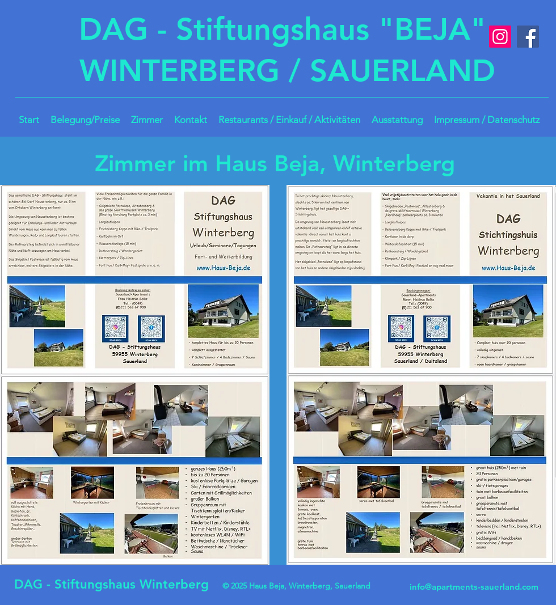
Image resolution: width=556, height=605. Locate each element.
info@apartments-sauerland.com (474, 586)
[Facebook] (528, 37)
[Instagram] (500, 37)
